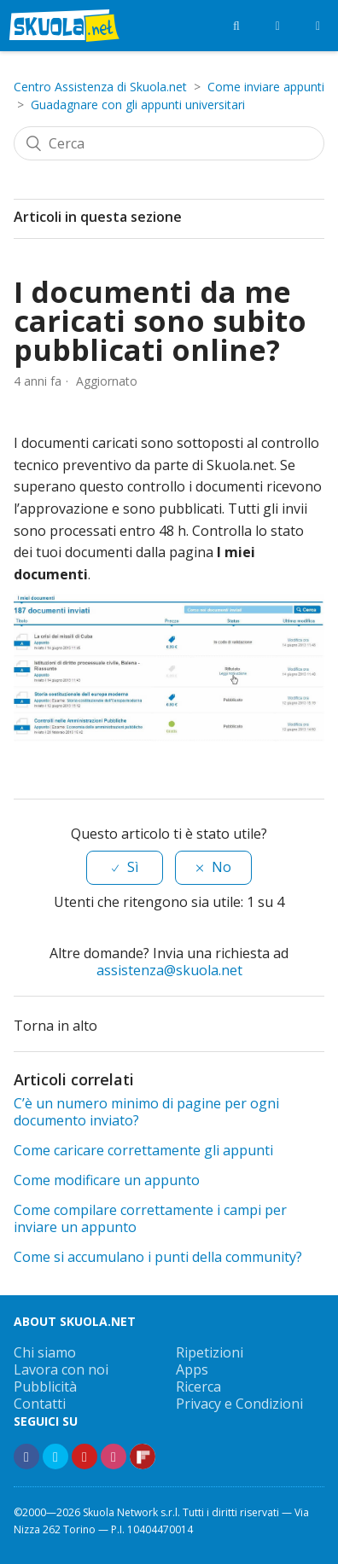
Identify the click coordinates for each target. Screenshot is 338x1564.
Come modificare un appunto (107, 1180)
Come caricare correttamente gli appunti (143, 1150)
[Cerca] (169, 143)
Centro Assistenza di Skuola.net (100, 86)
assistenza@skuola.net (169, 970)
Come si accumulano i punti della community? (158, 1256)
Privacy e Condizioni (239, 1403)
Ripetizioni (209, 1352)
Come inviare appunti (265, 86)
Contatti (40, 1403)
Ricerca (198, 1386)
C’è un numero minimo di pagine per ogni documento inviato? (146, 1112)
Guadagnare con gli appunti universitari (138, 104)
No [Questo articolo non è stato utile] (221, 867)
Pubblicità (45, 1386)
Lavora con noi (61, 1369)
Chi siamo (45, 1352)
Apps (192, 1369)
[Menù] (318, 25)
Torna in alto (66, 1024)
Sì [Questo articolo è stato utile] (132, 867)
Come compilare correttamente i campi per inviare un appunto (150, 1218)
